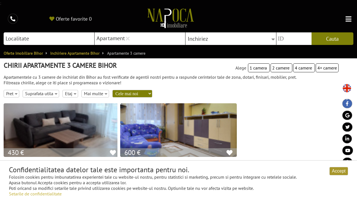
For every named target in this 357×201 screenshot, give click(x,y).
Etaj (70, 93)
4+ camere (327, 68)
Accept (339, 171)
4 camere (304, 68)
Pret (12, 93)
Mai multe (95, 93)
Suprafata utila (41, 93)
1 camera (259, 68)
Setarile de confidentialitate (35, 194)
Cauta (332, 38)
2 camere (281, 68)
